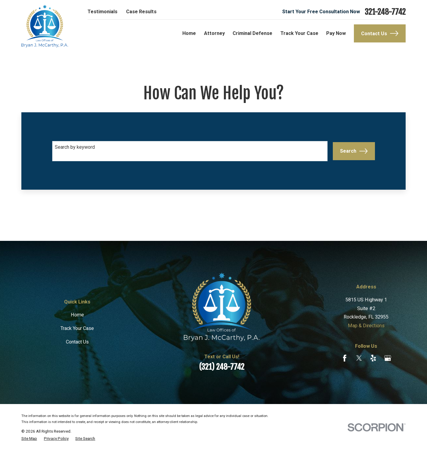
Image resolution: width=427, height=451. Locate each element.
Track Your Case (77, 328)
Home (77, 315)
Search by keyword (75, 147)
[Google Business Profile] (387, 358)
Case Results (141, 11)
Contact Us (379, 33)
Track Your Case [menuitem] (299, 33)
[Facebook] (344, 358)
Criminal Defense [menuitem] (252, 33)
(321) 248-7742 (221, 367)
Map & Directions (366, 325)
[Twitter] (359, 358)
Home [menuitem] (189, 33)
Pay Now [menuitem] (336, 33)
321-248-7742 (385, 12)
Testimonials (102, 11)
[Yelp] (373, 358)
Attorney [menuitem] (214, 33)
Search (353, 151)
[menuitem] (29, 438)
